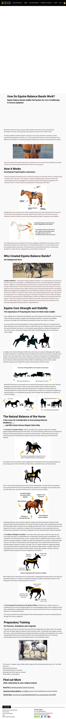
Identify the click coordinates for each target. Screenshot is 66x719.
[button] (64, 3)
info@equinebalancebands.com (45, 713)
